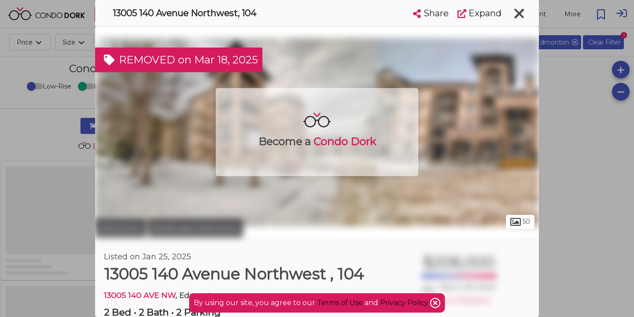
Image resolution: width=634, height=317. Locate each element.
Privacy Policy (405, 303)
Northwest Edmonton (196, 228)
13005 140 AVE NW (139, 295)
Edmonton (121, 228)
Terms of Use (340, 303)
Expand (479, 13)
